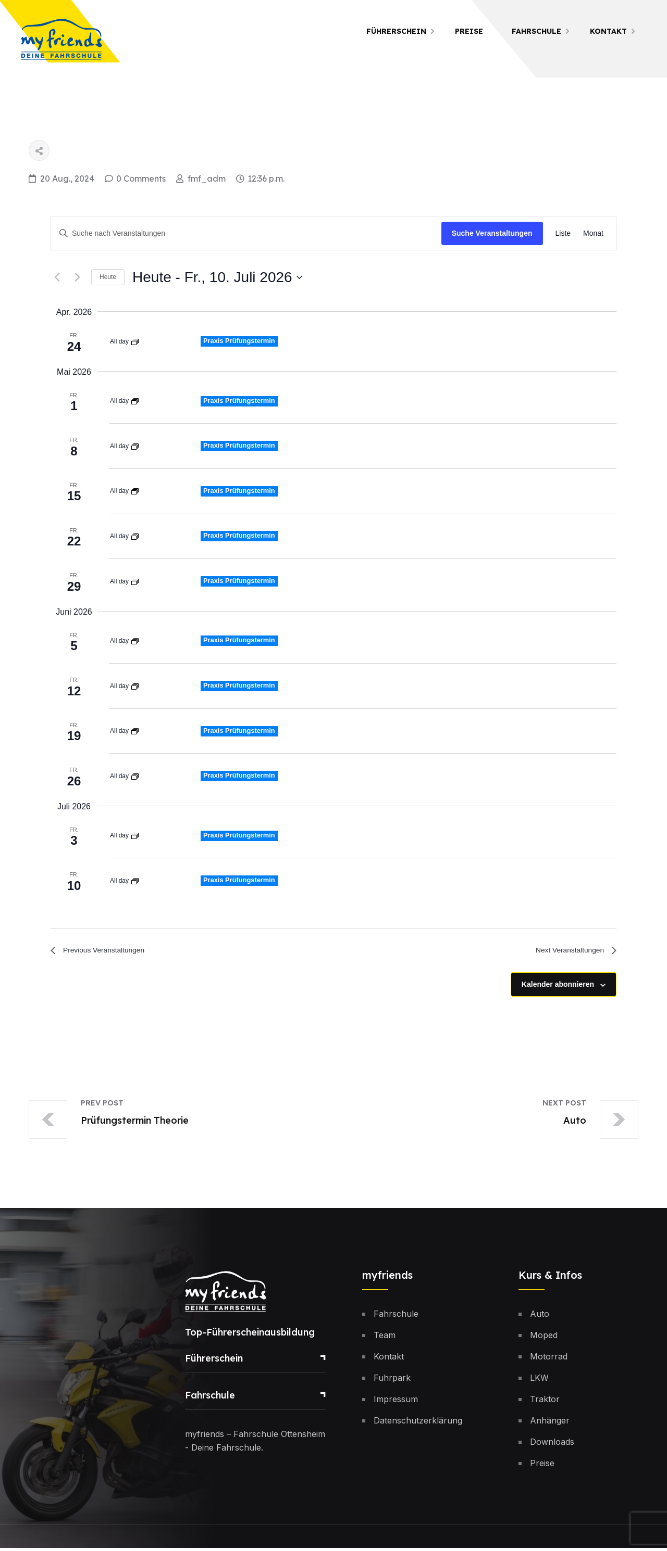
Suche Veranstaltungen (492, 233)
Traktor (545, 1402)
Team (385, 1338)
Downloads (552, 1445)
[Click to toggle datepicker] (217, 277)
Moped (544, 1338)
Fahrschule (536, 31)
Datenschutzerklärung (418, 1423)
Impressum (396, 1402)
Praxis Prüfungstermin (242, 340)
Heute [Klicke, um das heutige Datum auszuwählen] (108, 277)
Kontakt (608, 31)
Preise (469, 31)
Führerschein (396, 31)
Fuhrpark (392, 1381)
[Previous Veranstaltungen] (57, 277)
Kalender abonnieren (558, 987)
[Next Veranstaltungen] (77, 277)
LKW (539, 1381)
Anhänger (550, 1423)
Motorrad (548, 1359)
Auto (539, 1317)
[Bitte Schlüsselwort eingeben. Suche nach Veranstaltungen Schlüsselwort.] (246, 233)
